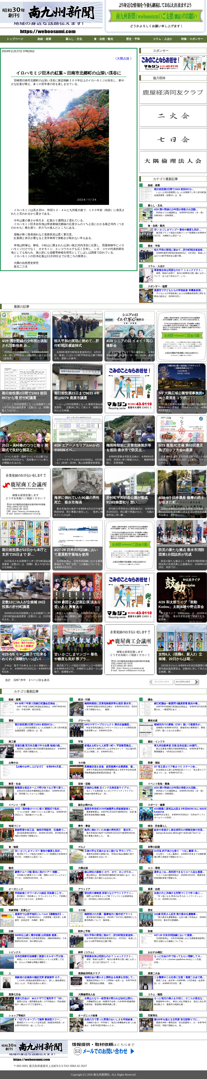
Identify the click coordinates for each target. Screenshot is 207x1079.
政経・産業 (44, 38)
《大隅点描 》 (123, 58)
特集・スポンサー (192, 38)
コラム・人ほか (162, 38)
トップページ (15, 38)
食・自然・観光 (103, 38)
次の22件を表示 (183, 681)
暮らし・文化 (74, 38)
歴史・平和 (133, 38)
